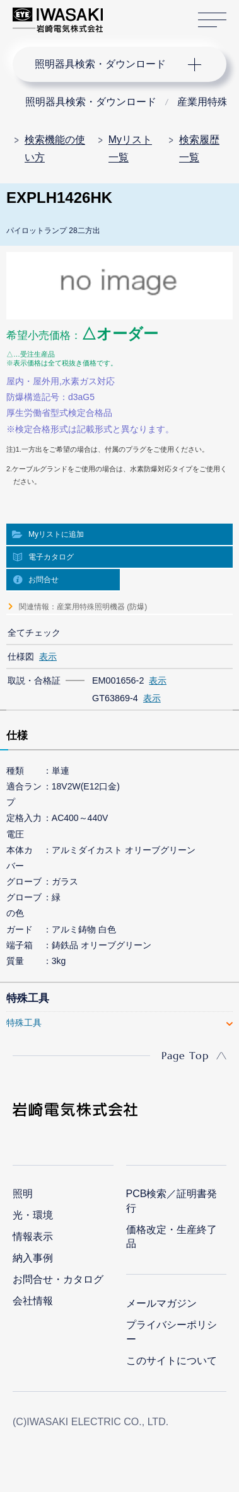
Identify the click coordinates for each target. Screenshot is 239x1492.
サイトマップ (212, 20)
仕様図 (21, 656)
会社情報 (33, 1300)
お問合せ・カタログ (58, 1279)
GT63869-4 (115, 698)
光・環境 (33, 1215)
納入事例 (33, 1258)
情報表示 (33, 1236)
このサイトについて (171, 1360)
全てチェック (34, 633)
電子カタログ (51, 557)
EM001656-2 (118, 680)
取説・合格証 (34, 680)
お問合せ (43, 579)
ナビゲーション (107, 64)
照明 (23, 1193)
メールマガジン (161, 1303)
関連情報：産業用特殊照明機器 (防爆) (83, 606)
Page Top (185, 1055)
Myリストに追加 (56, 534)
